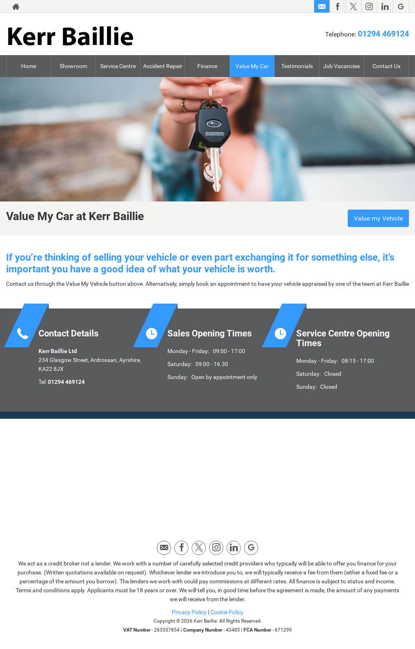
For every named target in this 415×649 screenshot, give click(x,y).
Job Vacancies (341, 66)
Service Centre (118, 66)
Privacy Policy (189, 612)
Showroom (73, 66)
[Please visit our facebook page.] (337, 6)
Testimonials (297, 66)
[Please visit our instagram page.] (369, 6)
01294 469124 (383, 34)
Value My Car (252, 66)
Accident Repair (162, 66)
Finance (207, 66)
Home (28, 66)
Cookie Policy (227, 612)
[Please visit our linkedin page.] (385, 6)
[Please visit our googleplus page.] (401, 6)
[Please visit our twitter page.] (353, 6)
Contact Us (386, 66)
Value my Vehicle (378, 218)
